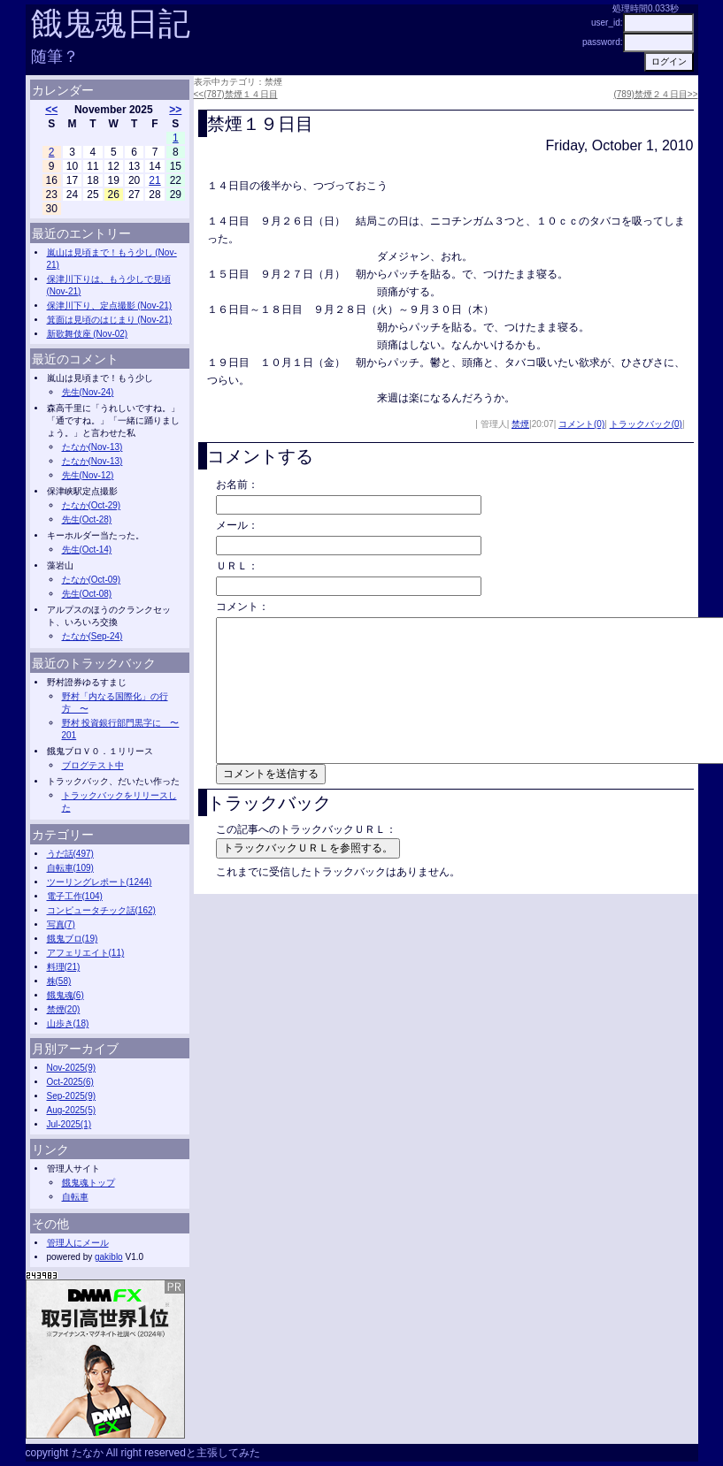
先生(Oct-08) (87, 594)
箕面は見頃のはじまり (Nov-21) (110, 320)
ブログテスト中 (93, 765)
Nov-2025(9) (71, 1068)
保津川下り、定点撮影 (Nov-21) (110, 305)
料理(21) (64, 967)
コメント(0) (581, 424)
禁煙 (520, 424)
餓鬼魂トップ (88, 1182)
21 (154, 180)
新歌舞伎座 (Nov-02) (87, 334)
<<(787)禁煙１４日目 (236, 94)
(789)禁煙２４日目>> (655, 94)
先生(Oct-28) (87, 519)
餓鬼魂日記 (110, 23)
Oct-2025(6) (70, 1082)
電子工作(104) (75, 896)
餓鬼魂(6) (65, 995)
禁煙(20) (64, 1009)
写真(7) (61, 924)
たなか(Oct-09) (91, 579)
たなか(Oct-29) (91, 505)
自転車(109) (70, 868)
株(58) (59, 981)
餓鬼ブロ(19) (72, 938)
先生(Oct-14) (87, 549)
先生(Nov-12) (88, 475)
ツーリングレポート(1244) (99, 882)
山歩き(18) (68, 1023)
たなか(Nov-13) (92, 447)
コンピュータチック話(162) (101, 910)
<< (51, 109)
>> (175, 109)
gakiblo (109, 1257)
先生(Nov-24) (88, 392)
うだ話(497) (70, 854)
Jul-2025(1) (69, 1124)
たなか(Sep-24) (92, 636)
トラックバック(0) (646, 424)
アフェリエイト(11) (86, 953)
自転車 (75, 1197)
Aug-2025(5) (71, 1110)
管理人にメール (78, 1243)
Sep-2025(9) (71, 1096)
